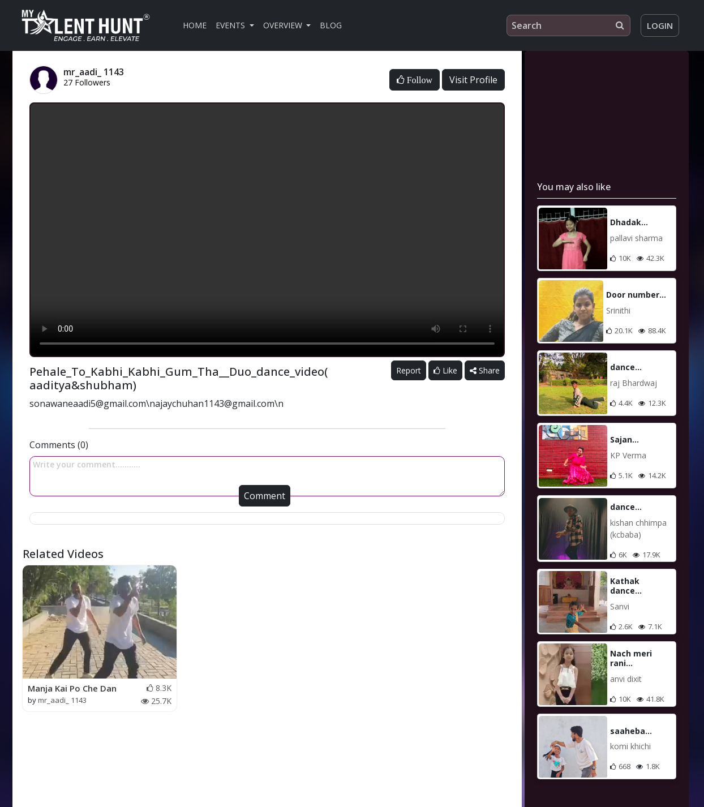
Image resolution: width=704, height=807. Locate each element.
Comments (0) (58, 445)
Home (195, 25)
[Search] (568, 25)
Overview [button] (283, 25)
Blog (331, 25)
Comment (264, 496)
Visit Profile (473, 80)
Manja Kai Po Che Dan (72, 688)
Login (660, 25)
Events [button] (231, 25)
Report (408, 370)
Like (445, 370)
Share (485, 370)
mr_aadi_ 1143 (62, 700)
